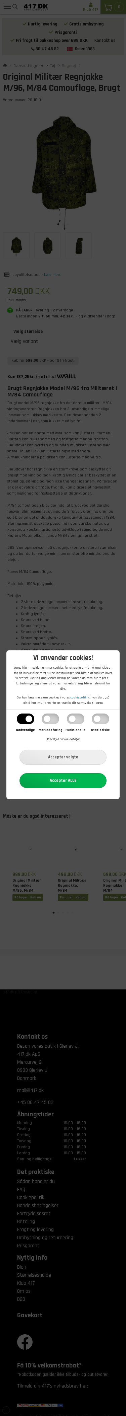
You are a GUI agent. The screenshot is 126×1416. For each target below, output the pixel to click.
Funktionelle (76, 730)
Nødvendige (25, 730)
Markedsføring (50, 730)
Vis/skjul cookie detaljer (63, 739)
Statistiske (100, 730)
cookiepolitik (80, 697)
